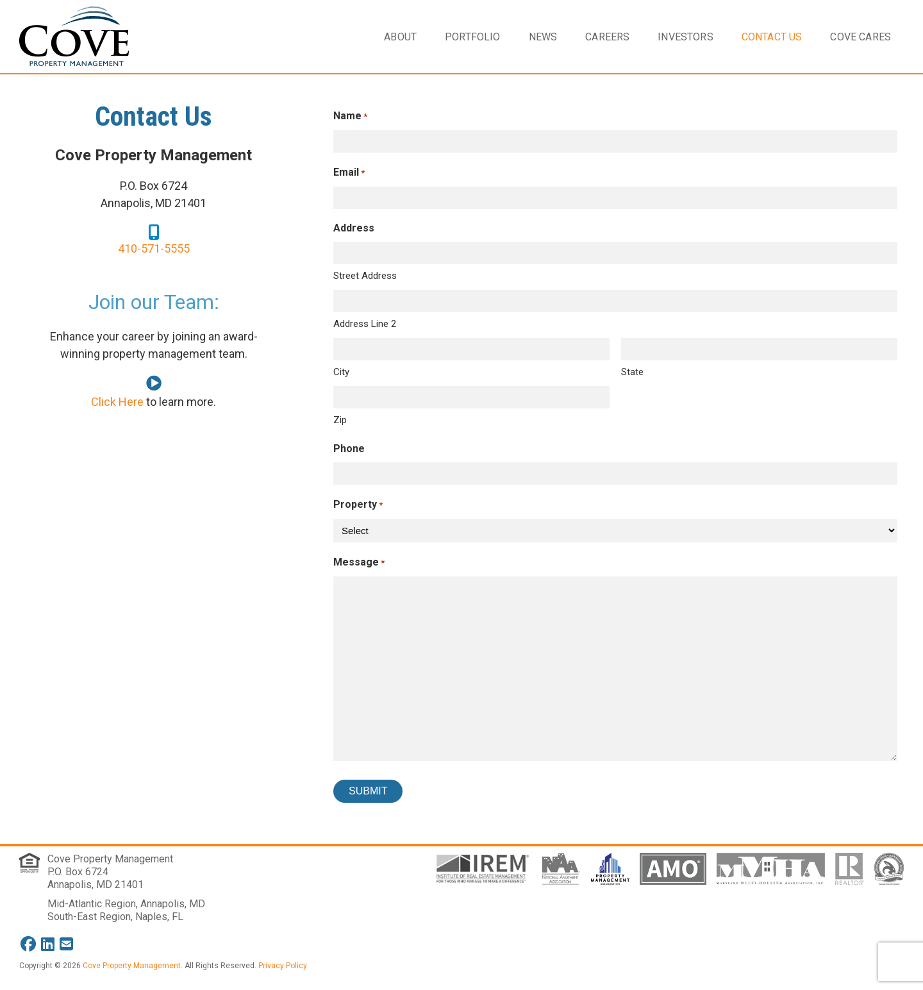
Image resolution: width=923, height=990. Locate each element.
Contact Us (772, 37)
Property (358, 505)
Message (359, 562)
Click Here (117, 401)
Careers (607, 37)
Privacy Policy (282, 965)
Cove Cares (860, 37)
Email (349, 172)
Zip (340, 420)
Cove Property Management (110, 859)
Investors (685, 37)
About (400, 37)
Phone (349, 448)
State (632, 372)
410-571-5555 (154, 248)
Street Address (365, 275)
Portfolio (472, 37)
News (543, 37)
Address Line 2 (364, 324)
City (341, 372)
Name (350, 116)
